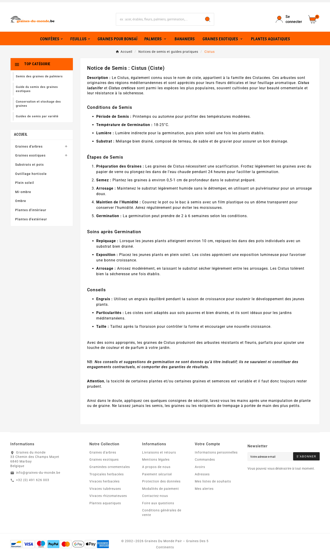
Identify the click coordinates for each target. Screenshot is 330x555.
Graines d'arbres (29, 146)
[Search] (207, 19)
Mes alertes (204, 489)
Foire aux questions (158, 503)
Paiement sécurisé (157, 474)
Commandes (205, 459)
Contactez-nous (155, 496)
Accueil (21, 134)
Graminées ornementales (109, 467)
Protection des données (161, 481)
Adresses (202, 474)
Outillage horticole (31, 174)
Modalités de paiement (160, 489)
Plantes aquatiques (105, 503)
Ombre (20, 201)
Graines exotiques (30, 155)
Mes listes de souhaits (213, 481)
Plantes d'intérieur (30, 210)
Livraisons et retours (159, 452)
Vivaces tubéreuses (105, 489)
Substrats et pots (29, 164)
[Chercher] (158, 19)
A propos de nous (156, 467)
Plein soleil (24, 183)
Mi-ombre (23, 192)
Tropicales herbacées (106, 474)
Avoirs (200, 467)
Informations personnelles (216, 452)
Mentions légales (156, 459)
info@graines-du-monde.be (38, 472)
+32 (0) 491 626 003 (32, 480)
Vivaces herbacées (104, 481)
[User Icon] (289, 19)
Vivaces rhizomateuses (108, 496)
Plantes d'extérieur (31, 219)
